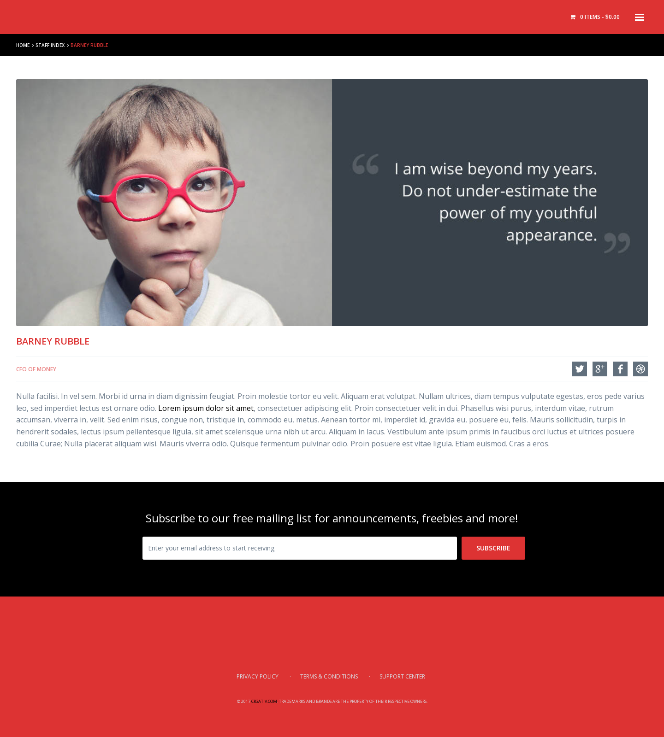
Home (23, 45)
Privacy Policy (258, 676)
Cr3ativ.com (264, 701)
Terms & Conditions (329, 676)
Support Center (402, 676)
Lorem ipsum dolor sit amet (206, 408)
